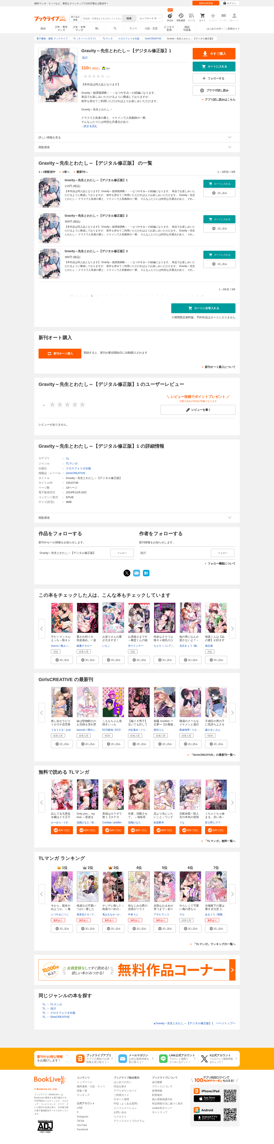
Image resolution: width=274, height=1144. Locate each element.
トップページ (84, 1082)
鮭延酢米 (159, 822)
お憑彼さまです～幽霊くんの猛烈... (137, 640)
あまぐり (210, 914)
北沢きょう (185, 645)
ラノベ (133, 28)
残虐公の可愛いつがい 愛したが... (86, 909)
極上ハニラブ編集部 (72, 645)
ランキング (83, 1095)
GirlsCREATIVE (75, 473)
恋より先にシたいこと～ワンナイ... (163, 817)
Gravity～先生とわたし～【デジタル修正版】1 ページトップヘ (194, 1023)
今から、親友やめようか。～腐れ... (60, 909)
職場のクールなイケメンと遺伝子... (189, 724)
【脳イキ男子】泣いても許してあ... (137, 724)
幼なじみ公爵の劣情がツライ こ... (137, 909)
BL (97, 28)
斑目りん (159, 729)
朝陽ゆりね (223, 914)
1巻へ (65, 171)
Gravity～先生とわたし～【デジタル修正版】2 (96, 215)
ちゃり (157, 645)
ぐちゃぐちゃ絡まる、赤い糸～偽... (215, 817)
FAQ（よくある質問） (126, 1103)
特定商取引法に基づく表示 (167, 1103)
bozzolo (81, 729)
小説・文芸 (151, 28)
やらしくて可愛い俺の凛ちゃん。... (189, 909)
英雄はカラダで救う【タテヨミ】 (112, 817)
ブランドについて (162, 1086)
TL (114, 28)
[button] (62, 660)
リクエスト (120, 1116)
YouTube (82, 1125)
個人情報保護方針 (162, 1099)
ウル (182, 914)
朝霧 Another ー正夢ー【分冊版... (165, 722)
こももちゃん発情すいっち (112, 722)
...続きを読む (89, 126)
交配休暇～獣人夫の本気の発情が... (189, 817)
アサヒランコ (161, 914)
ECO (118, 729)
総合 (43, 28)
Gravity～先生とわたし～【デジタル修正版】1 (96, 180)
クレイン (96, 914)
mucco (54, 645)
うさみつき (198, 729)
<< (71, 295)
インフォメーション (125, 1108)
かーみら (56, 822)
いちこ (106, 645)
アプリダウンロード (125, 1090)
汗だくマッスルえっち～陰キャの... (60, 640)
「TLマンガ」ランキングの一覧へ (214, 944)
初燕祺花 (96, 822)
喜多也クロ (83, 914)
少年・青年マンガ (61, 28)
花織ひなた (83, 822)
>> (202, 295)
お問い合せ (120, 1112)
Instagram (82, 1116)
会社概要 (157, 1082)
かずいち (122, 914)
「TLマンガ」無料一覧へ (219, 841)
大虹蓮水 (133, 729)
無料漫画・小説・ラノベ (91, 1086)
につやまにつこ (60, 914)
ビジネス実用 (169, 28)
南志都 (209, 645)
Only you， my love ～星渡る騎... (86, 817)
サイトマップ (159, 1112)
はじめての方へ (215, 28)
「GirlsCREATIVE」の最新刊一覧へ (212, 754)
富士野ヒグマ (212, 822)
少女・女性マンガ (79, 28)
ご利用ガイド (233, 28)
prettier (117, 822)
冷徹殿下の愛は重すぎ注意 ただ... (215, 909)
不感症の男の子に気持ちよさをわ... (215, 724)
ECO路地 (107, 729)
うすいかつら (71, 822)
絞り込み (75, 18)
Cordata (107, 822)
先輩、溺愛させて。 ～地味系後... (137, 817)
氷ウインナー (135, 645)
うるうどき (57, 729)
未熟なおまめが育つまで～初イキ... (163, 909)
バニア (167, 645)
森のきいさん (212, 729)
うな (182, 822)
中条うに (133, 914)
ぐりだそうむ (148, 729)
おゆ (68, 729)
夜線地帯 (184, 729)
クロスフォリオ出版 (78, 468)
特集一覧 (82, 1090)
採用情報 (157, 1090)
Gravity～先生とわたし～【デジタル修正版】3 (96, 251)
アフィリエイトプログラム (129, 1120)
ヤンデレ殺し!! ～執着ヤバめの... (113, 907)
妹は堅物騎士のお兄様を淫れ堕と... (86, 724)
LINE (80, 1107)
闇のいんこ (94, 729)
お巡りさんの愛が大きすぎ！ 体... (112, 640)
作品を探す (120, 1086)
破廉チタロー (84, 645)
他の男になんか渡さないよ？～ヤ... (189, 640)
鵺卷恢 (198, 645)
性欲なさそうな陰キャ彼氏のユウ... (163, 640)
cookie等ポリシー (162, 1108)
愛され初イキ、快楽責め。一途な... (86, 640)
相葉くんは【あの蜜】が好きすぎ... (215, 640)
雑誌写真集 (187, 28)
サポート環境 (121, 1099)
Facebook (82, 1129)
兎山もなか (108, 914)
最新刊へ (82, 171)
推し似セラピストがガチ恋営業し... (60, 724)
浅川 (85, 57)
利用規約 (157, 1095)
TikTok (80, 1120)
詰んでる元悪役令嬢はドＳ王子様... (60, 817)
